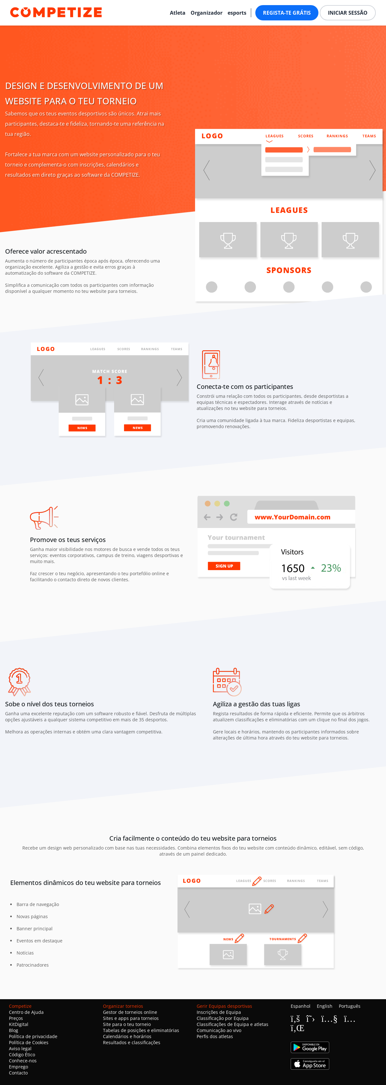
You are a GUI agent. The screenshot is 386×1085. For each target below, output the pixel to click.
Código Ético (22, 1055)
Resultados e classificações (131, 1042)
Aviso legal (20, 1048)
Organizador (206, 12)
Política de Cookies (28, 1042)
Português (350, 1006)
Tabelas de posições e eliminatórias (141, 1030)
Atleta (178, 12)
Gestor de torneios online (130, 1012)
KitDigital (18, 1024)
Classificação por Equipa (223, 1018)
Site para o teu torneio (127, 1024)
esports (237, 12)
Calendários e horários (127, 1036)
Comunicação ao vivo (219, 1030)
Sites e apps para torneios (131, 1018)
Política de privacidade (33, 1036)
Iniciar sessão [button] (348, 12)
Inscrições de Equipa (219, 1012)
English (324, 1006)
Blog (13, 1030)
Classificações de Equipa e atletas (232, 1024)
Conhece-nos (23, 1061)
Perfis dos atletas (215, 1036)
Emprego (18, 1067)
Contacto (18, 1073)
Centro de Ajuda (26, 1012)
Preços (16, 1018)
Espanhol (300, 1006)
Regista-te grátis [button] (287, 12)
